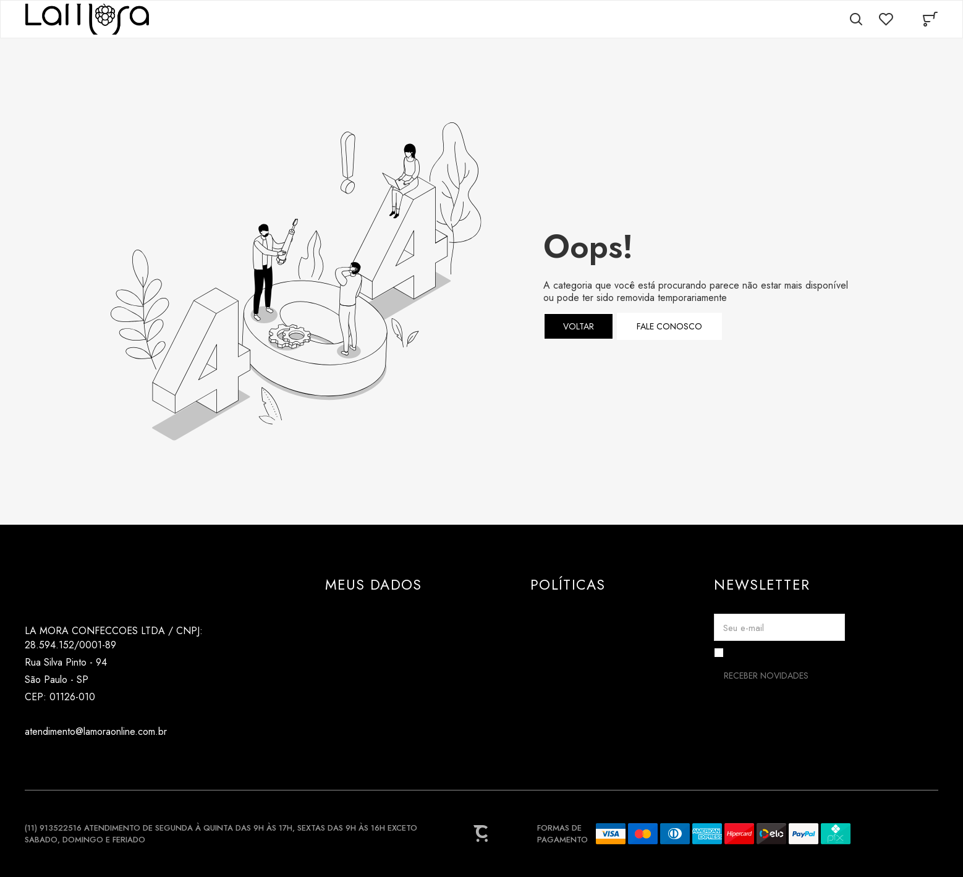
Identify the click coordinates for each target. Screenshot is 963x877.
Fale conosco (669, 326)
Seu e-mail (743, 628)
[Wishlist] (885, 19)
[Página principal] (87, 19)
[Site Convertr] (481, 833)
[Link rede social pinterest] (82, 761)
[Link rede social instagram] (32, 761)
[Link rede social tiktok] (57, 761)
